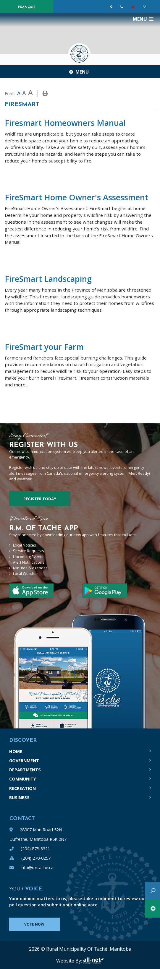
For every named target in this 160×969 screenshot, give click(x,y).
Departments (25, 770)
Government (24, 760)
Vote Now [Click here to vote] (34, 924)
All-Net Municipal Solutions (93, 960)
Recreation (22, 788)
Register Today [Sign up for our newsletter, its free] (39, 498)
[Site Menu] (80, 71)
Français (26, 7)
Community (22, 779)
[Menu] (143, 18)
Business (19, 797)
